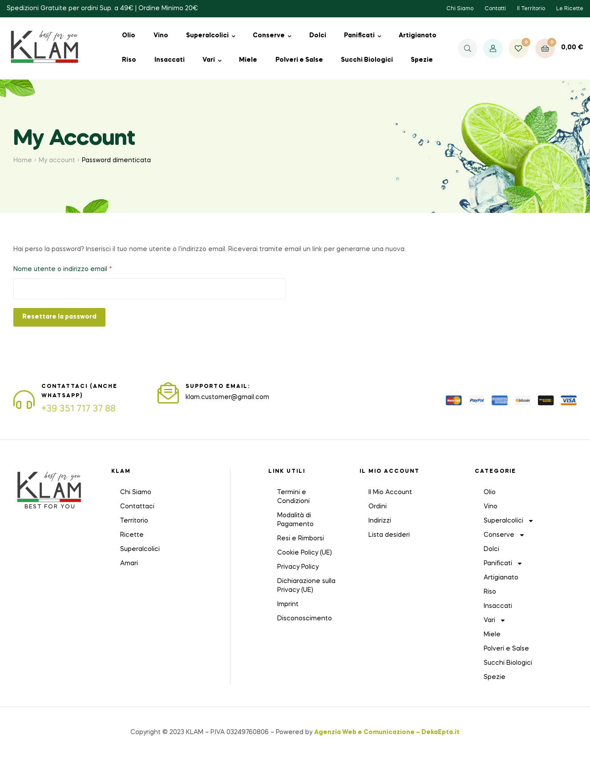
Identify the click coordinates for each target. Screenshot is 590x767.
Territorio (134, 521)
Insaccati (169, 60)
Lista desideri (389, 535)
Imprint (288, 604)
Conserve (269, 35)
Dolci (317, 35)
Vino (161, 35)
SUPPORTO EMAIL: (218, 386)
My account (57, 160)
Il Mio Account (390, 492)
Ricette (132, 535)
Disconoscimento (304, 618)
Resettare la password (59, 317)
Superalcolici (207, 35)
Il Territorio (531, 9)
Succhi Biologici (367, 60)
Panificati (359, 35)
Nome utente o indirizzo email (77, 268)
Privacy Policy (298, 567)
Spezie (422, 60)
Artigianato (417, 35)
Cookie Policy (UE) (304, 553)
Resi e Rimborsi (300, 538)
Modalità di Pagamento (295, 519)
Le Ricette (569, 9)
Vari (208, 60)
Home (22, 160)
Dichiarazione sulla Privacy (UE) (306, 585)
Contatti (495, 9)
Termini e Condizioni (293, 496)
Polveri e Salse (299, 60)
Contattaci (137, 506)
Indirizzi (379, 521)
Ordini (377, 506)
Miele (248, 60)
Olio (128, 35)
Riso (129, 60)
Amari (129, 563)
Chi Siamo (459, 9)
